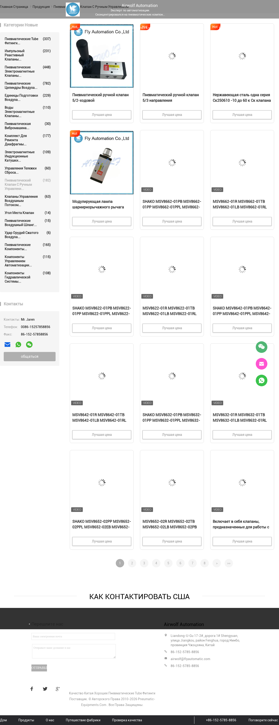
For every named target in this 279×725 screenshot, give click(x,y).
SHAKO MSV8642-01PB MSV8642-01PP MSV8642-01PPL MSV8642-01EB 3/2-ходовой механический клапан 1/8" (242, 314)
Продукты (64, 28)
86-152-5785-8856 (185, 652)
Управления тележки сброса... (28, 170)
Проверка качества (145, 28)
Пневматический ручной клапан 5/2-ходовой (100, 98)
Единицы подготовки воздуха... (28, 97)
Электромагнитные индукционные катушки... (28, 156)
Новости (199, 28)
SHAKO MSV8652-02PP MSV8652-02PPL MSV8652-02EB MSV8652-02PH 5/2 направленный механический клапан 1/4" (101, 527)
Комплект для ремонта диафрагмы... (28, 140)
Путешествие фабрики (107, 28)
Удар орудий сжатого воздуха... (28, 235)
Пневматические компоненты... (28, 247)
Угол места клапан (28, 213)
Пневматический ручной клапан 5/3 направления (171, 98)
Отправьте (39, 668)
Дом (48, 28)
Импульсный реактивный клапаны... (28, 55)
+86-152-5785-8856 (221, 720)
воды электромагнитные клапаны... (28, 111)
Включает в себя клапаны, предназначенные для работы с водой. (241, 527)
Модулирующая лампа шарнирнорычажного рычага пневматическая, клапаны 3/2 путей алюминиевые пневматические (98, 207)
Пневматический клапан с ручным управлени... (28, 184)
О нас (81, 28)
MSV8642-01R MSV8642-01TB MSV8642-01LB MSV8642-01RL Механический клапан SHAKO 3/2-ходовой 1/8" (99, 421)
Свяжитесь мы (176, 28)
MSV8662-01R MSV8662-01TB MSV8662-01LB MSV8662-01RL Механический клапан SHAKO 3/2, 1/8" (240, 207)
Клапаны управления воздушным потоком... (28, 201)
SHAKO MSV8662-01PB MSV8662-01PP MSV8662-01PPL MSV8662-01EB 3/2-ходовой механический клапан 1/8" (172, 207)
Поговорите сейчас (263, 720)
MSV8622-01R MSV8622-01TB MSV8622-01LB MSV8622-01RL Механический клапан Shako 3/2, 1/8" (171, 314)
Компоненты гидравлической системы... (28, 277)
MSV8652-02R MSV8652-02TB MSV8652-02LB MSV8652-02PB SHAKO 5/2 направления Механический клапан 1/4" (170, 527)
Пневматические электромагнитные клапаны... (28, 71)
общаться (29, 356)
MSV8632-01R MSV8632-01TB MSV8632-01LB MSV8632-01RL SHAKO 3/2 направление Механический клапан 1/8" (240, 421)
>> (228, 563)
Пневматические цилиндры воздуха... (28, 85)
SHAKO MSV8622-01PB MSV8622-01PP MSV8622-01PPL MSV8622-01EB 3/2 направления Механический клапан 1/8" (101, 314)
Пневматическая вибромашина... (28, 126)
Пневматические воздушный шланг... (28, 223)
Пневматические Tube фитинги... (28, 41)
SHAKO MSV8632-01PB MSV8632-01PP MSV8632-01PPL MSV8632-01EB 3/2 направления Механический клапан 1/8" (172, 421)
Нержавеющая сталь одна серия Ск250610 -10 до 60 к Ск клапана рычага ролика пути (242, 100)
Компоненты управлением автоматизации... (28, 261)
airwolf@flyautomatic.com (190, 659)
